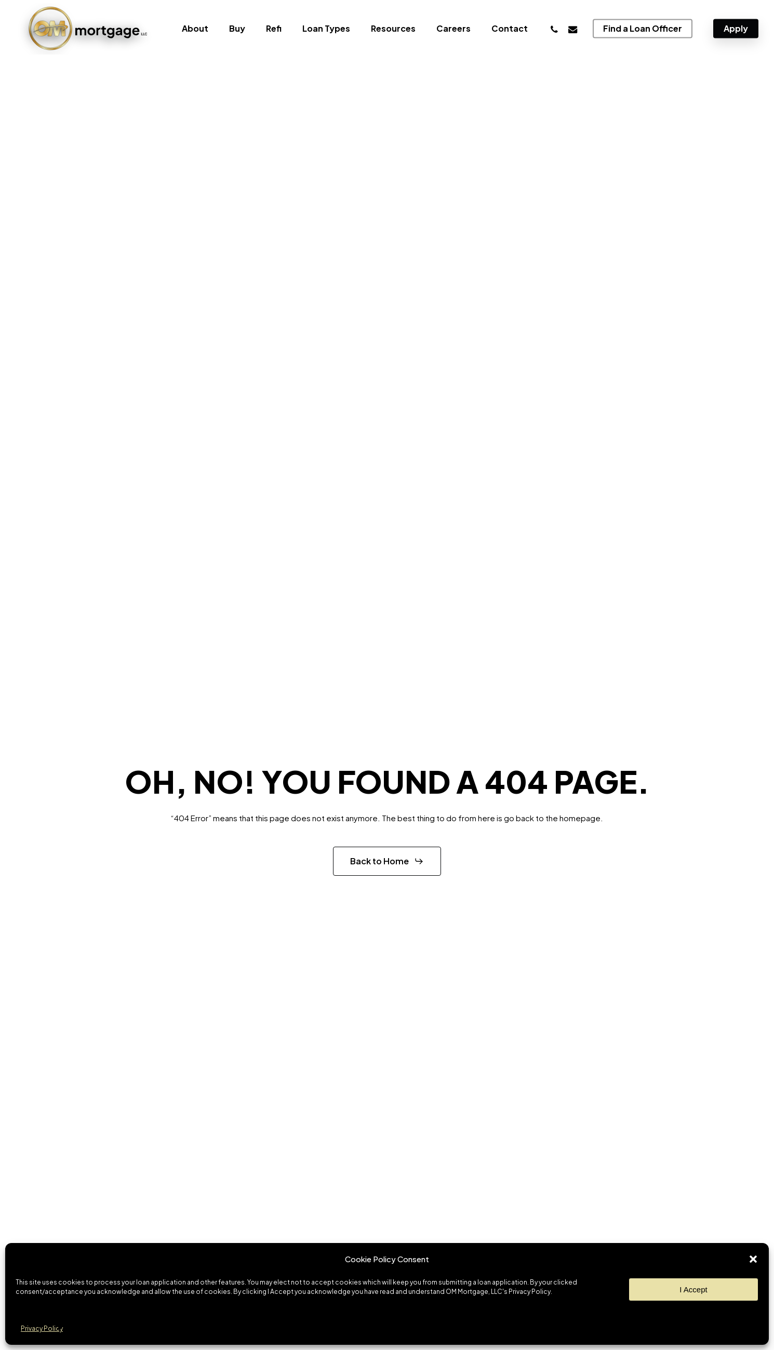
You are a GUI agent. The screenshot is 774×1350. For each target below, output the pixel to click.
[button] (753, 1259)
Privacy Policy (42, 1328)
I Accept (693, 1289)
